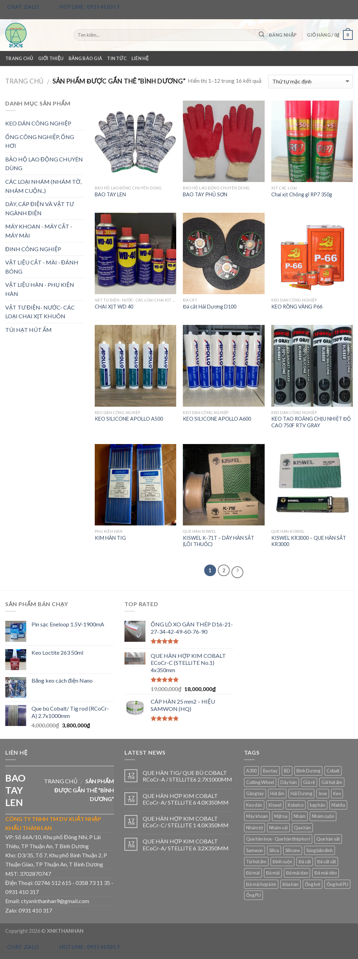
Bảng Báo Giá (85, 58)
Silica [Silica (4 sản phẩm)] (274, 850)
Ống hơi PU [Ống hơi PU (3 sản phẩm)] (337, 884)
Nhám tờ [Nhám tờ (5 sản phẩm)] (254, 827)
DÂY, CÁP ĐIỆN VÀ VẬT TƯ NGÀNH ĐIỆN (39, 208)
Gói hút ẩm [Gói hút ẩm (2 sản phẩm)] (331, 782)
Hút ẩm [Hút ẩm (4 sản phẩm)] (277, 793)
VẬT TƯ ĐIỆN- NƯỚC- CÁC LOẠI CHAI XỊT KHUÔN (40, 312)
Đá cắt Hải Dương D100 (209, 307)
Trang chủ (24, 81)
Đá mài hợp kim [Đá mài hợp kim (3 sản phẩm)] (261, 884)
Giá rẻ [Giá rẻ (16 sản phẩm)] (309, 782)
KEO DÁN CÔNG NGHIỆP (38, 123)
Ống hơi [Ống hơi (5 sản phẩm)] (312, 884)
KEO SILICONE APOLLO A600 (217, 419)
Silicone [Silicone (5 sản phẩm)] (292, 850)
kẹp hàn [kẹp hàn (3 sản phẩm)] (317, 805)
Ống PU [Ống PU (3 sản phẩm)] (253, 895)
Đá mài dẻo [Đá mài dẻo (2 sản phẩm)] (325, 873)
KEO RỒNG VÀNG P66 (296, 307)
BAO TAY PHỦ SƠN (205, 194)
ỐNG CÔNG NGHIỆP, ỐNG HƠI (39, 141)
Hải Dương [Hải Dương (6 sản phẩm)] (301, 793)
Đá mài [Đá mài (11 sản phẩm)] (273, 873)
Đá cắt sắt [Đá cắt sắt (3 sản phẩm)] (326, 861)
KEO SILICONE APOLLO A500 (129, 419)
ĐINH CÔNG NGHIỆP (33, 249)
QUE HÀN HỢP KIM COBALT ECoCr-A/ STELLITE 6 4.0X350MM (186, 799)
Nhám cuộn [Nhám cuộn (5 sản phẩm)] (323, 816)
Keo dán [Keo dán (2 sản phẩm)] (254, 805)
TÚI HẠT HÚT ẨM (28, 329)
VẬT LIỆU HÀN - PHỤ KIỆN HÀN (39, 289)
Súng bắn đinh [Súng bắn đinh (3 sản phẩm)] (319, 850)
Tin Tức (117, 58)
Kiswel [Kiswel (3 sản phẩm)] (274, 805)
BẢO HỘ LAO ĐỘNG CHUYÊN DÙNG (44, 164)
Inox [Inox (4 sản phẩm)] (322, 793)
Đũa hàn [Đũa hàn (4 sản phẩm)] (290, 884)
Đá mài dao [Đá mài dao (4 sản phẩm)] (297, 873)
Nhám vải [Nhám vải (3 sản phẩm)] (278, 827)
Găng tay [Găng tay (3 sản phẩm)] (255, 793)
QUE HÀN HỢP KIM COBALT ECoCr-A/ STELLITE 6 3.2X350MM (186, 844)
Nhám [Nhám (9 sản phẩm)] (300, 816)
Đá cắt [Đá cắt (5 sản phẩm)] (305, 861)
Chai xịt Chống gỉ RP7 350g (301, 194)
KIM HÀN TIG (110, 538)
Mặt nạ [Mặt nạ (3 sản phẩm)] (280, 816)
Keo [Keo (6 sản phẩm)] (337, 793)
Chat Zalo (23, 6)
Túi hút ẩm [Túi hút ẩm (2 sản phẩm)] (256, 861)
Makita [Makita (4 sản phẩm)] (338, 805)
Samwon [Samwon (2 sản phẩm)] (254, 850)
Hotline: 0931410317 (89, 6)
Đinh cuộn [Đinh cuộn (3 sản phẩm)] (282, 861)
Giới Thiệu (51, 58)
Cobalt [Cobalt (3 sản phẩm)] (333, 770)
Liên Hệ (140, 58)
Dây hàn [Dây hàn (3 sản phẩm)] (288, 782)
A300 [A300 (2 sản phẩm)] (251, 770)
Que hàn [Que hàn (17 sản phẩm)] (302, 827)
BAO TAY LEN (110, 194)
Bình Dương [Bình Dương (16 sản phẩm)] (308, 770)
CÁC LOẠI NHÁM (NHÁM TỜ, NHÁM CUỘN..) (43, 186)
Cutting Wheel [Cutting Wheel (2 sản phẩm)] (260, 782)
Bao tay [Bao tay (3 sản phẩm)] (270, 770)
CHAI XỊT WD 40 (114, 307)
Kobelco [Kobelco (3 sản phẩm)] (295, 805)
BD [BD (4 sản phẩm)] (287, 770)
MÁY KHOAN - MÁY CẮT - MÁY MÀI (38, 231)
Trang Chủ (19, 58)
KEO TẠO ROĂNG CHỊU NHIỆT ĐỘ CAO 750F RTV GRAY (311, 422)
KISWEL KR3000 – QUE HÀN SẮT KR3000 (308, 541)
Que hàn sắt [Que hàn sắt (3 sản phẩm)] (328, 839)
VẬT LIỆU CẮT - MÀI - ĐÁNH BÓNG (41, 267)
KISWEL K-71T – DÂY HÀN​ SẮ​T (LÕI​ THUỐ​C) (218, 541)
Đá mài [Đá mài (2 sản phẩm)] (253, 873)
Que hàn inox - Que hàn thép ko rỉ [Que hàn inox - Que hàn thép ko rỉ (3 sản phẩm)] (278, 839)
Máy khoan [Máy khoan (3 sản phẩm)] (257, 816)
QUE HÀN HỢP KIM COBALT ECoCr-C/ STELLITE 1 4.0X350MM (186, 821)
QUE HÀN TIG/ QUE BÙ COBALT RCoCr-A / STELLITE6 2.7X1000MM (187, 776)
